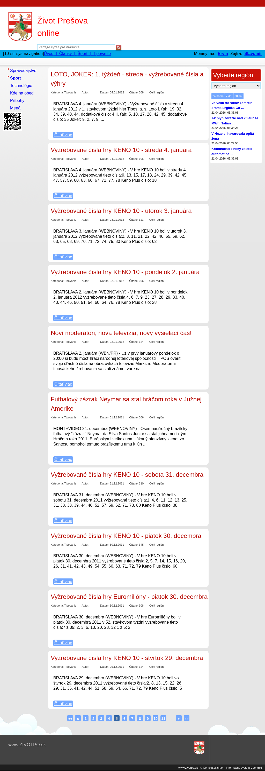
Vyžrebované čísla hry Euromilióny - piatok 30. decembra (129, 596)
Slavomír (253, 53)
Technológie (21, 85)
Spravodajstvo (23, 70)
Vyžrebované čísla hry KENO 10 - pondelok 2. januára (125, 271)
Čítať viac (63, 135)
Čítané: (133, 92)
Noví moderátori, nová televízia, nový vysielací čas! (121, 332)
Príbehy (17, 100)
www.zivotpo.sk (188, 767)
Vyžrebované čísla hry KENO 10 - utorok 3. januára (121, 210)
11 (163, 719)
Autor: (85, 92)
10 (155, 719)
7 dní (229, 96)
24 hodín (218, 96)
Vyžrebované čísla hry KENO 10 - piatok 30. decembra (126, 535)
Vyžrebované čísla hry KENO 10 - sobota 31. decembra (127, 474)
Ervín (223, 53)
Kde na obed (22, 93)
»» (187, 719)
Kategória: (57, 92)
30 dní (238, 96)
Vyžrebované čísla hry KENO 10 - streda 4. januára (121, 149)
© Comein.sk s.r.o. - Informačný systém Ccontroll (231, 767)
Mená (15, 108)
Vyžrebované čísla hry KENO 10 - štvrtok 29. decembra (127, 657)
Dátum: (104, 92)
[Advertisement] (24, 210)
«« (70, 719)
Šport (15, 78)
